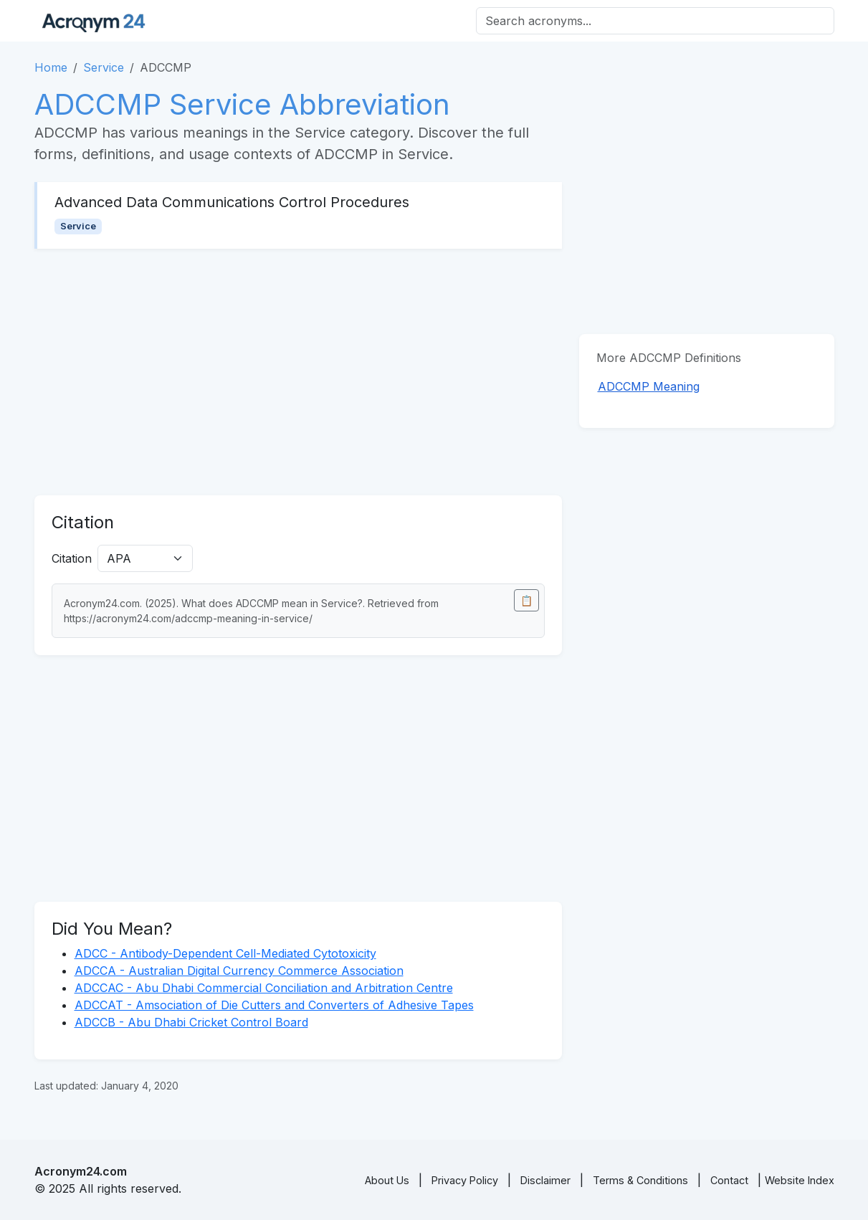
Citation (72, 558)
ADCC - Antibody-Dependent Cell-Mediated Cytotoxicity (225, 953)
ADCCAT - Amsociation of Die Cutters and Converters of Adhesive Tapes (274, 1005)
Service (103, 67)
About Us (387, 1180)
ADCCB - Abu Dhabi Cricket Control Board (191, 1022)
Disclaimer (545, 1180)
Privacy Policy (464, 1180)
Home (50, 67)
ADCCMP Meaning (649, 386)
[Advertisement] (298, 372)
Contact (729, 1180)
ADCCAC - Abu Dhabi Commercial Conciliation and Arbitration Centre (264, 988)
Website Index (799, 1180)
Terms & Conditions (640, 1180)
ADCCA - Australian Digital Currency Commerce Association (239, 970)
